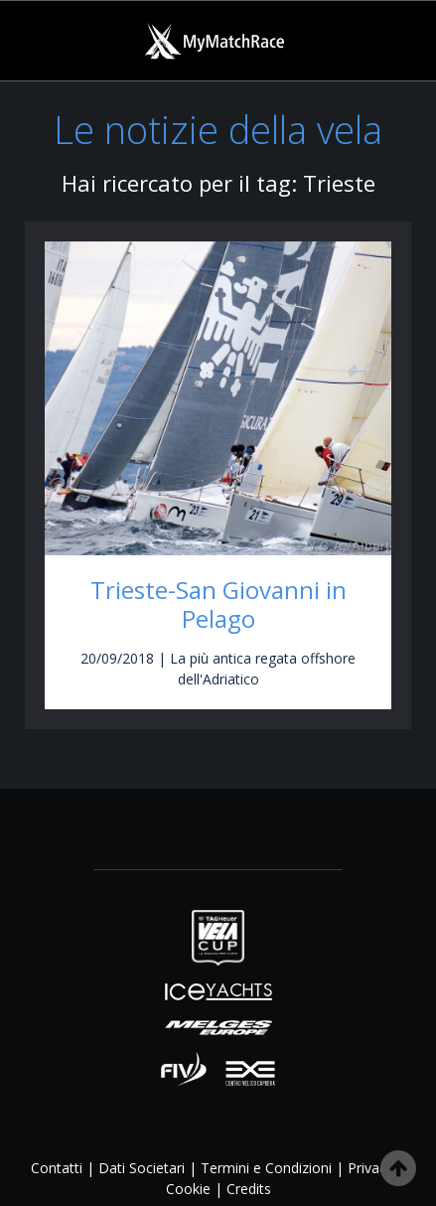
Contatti (56, 1167)
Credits (248, 1188)
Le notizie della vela (218, 129)
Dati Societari (141, 1167)
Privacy (370, 1167)
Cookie (188, 1188)
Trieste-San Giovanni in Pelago (218, 604)
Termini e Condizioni (266, 1167)
